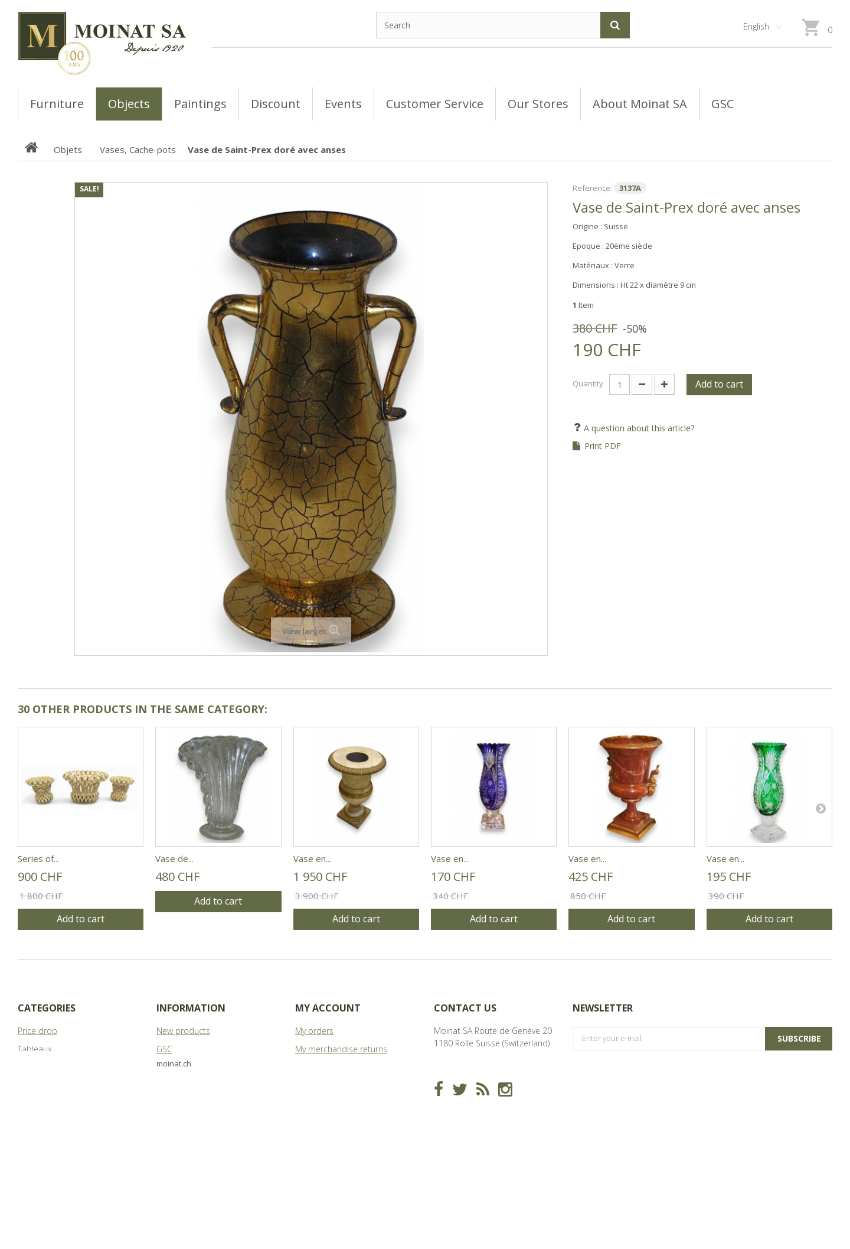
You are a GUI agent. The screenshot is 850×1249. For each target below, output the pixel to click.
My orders (314, 1030)
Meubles (34, 1067)
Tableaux (35, 1049)
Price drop (37, 1030)
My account (328, 1007)
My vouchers (318, 1122)
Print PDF (602, 446)
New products (183, 1030)
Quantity (588, 383)
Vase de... (174, 858)
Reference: (592, 188)
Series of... (38, 858)
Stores (168, 1067)
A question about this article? (637, 428)
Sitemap (172, 1104)
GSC (164, 1049)
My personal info (326, 1104)
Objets (30, 1085)
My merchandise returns (341, 1049)
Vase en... (312, 858)
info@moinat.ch (463, 1079)
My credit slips (322, 1067)
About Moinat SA (188, 1085)
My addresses (321, 1085)
